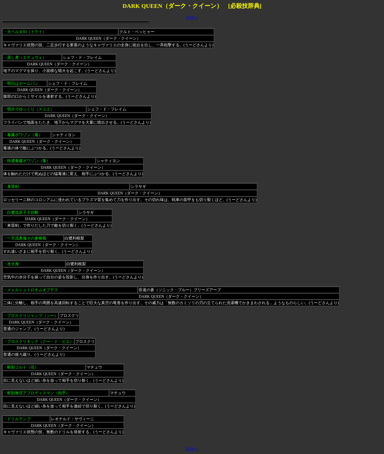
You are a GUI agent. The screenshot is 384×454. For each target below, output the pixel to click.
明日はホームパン (22, 83)
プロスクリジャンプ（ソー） (32, 315)
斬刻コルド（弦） (22, 367)
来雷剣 (13, 186)
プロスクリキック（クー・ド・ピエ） (40, 341)
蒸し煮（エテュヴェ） (26, 57)
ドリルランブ (19, 419)
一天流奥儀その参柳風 (26, 238)
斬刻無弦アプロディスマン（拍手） (38, 393)
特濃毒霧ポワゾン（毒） (28, 161)
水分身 (13, 264)
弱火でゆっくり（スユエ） (30, 109)
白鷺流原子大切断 (22, 212)
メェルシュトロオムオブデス (32, 290)
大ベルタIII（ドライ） (26, 32)
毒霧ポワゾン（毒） (24, 135)
